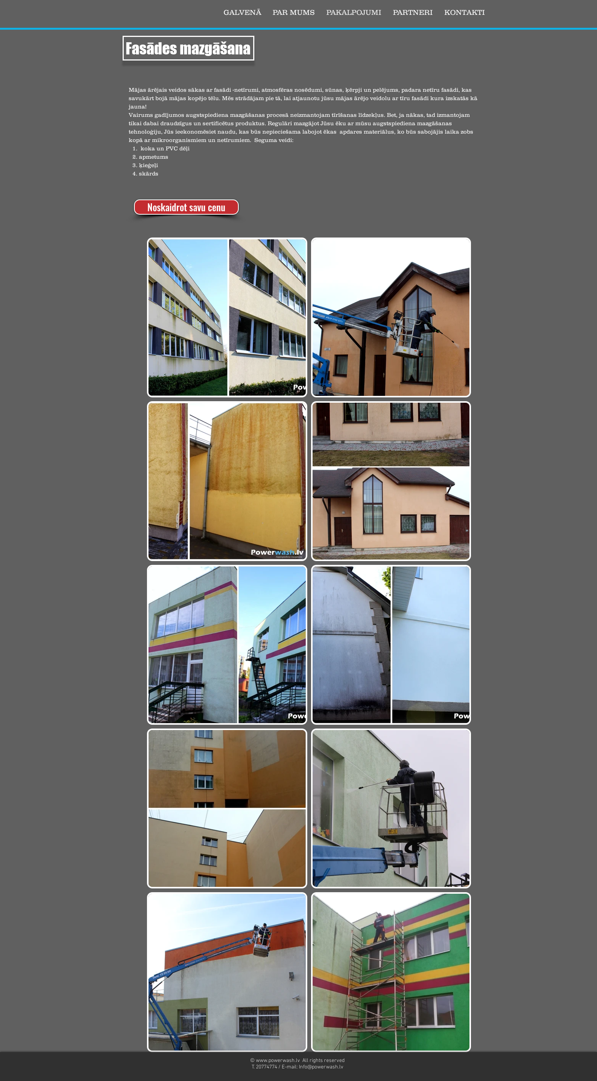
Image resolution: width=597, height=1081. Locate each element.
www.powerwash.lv (278, 1060)
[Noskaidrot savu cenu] (186, 207)
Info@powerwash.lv (321, 1067)
